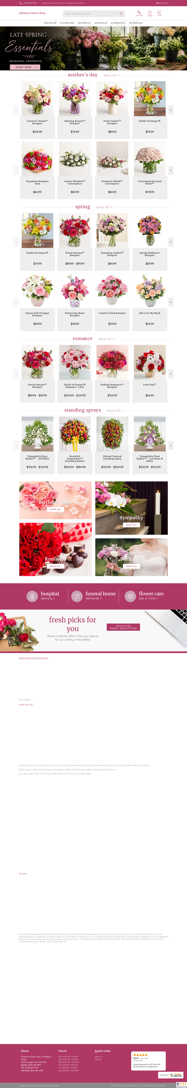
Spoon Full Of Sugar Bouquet (37, 314)
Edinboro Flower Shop (32, 13)
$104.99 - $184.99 (75, 467)
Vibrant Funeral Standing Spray (112, 457)
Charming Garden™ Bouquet (112, 254)
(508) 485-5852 (30, 3)
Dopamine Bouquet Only (37, 182)
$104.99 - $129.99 (75, 395)
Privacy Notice (130, 1085)
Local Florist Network (147, 1085)
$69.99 (150, 263)
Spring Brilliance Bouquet (150, 254)
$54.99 (150, 324)
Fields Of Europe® (150, 121)
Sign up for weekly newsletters (123, 627)
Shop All (110, 75)
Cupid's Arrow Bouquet (112, 313)
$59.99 (37, 324)
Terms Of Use (116, 1085)
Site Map (162, 1085)
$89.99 (112, 132)
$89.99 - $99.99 (74, 263)
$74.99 (75, 132)
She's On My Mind (149, 313)
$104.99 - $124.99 (37, 467)
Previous (16, 110)
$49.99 (75, 324)
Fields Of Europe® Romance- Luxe (75, 385)
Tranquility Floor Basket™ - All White (37, 457)
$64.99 (37, 192)
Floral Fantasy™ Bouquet (74, 254)
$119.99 (149, 192)
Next (171, 110)
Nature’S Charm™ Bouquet (37, 122)
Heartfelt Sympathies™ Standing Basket (75, 458)
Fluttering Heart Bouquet (75, 314)
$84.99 (75, 192)
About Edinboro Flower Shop (33, 658)
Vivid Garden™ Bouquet (112, 122)
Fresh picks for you (72, 628)
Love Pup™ (149, 384)
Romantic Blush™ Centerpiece (112, 182)
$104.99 (37, 132)
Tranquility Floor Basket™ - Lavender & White (150, 458)
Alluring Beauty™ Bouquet (75, 122)
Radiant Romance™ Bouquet (112, 385)
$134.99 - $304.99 (112, 467)
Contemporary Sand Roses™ (150, 182)
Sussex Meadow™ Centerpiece (74, 182)
